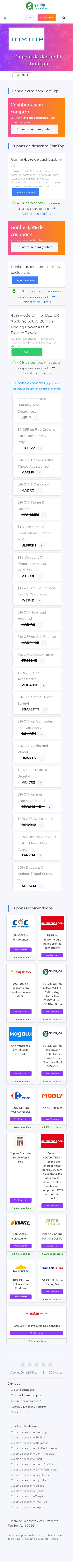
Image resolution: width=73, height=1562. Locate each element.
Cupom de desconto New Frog (29, 1501)
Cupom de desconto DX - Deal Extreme (34, 1448)
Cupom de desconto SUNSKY (28, 1437)
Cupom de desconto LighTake (28, 1480)
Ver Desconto (20, 949)
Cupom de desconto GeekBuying (30, 1432)
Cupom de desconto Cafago (27, 1485)
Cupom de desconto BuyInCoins (30, 1475)
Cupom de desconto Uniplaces (29, 1507)
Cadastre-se (46, 17)
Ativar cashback (25, 192)
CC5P (27, 351)
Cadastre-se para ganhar (34, 129)
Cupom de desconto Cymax (27, 1490)
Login (29, 17)
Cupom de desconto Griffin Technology (34, 1469)
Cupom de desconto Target (27, 1496)
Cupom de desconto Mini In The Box (32, 1464)
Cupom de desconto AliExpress (29, 1442)
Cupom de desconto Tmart (26, 1458)
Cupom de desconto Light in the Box (32, 1453)
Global (22, 75)
